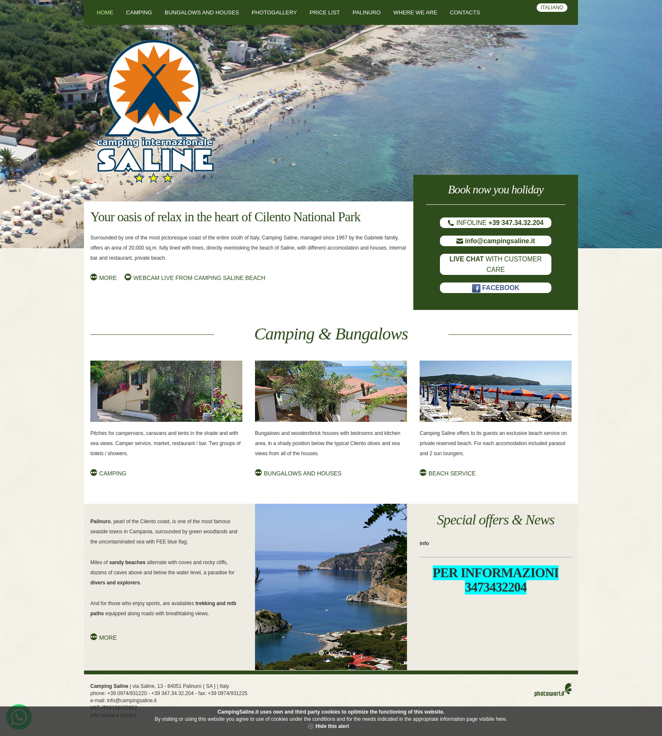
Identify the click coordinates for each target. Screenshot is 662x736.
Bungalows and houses (202, 12)
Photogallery (274, 12)
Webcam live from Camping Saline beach (199, 278)
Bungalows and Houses (303, 473)
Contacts (465, 12)
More (108, 278)
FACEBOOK (496, 287)
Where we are (415, 12)
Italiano (552, 8)
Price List (324, 12)
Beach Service (452, 473)
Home (105, 12)
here (501, 719)
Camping (139, 12)
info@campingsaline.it (132, 700)
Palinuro (366, 12)
